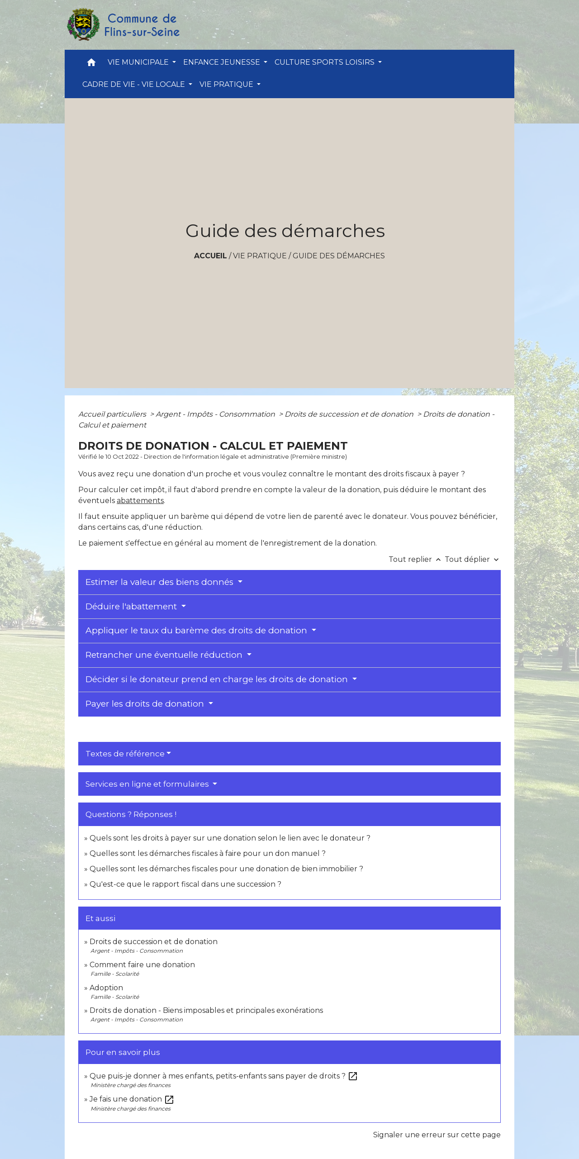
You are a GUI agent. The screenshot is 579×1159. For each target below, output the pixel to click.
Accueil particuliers (113, 414)
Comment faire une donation (142, 964)
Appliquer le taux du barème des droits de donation (197, 630)
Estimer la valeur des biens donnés (160, 582)
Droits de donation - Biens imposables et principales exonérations (206, 1010)
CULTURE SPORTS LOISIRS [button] (325, 62)
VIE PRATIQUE (260, 256)
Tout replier (417, 559)
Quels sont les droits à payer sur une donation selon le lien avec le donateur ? (230, 838)
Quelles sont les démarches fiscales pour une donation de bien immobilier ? (226, 868)
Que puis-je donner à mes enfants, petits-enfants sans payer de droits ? (224, 1076)
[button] (91, 64)
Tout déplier (473, 559)
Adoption (106, 987)
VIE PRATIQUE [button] (227, 84)
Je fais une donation (132, 1099)
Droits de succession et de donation (350, 414)
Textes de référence (125, 753)
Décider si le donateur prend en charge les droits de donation (217, 679)
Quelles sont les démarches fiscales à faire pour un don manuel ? (208, 853)
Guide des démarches (339, 256)
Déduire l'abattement (132, 606)
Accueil (210, 256)
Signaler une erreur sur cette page (437, 1134)
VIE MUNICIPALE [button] (139, 62)
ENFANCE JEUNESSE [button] (222, 62)
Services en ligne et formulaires (148, 783)
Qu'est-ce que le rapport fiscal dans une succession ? (185, 884)
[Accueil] (122, 25)
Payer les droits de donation (145, 703)
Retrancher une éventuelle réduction (165, 655)
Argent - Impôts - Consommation (216, 414)
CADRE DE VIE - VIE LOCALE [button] (134, 84)
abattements (140, 500)
